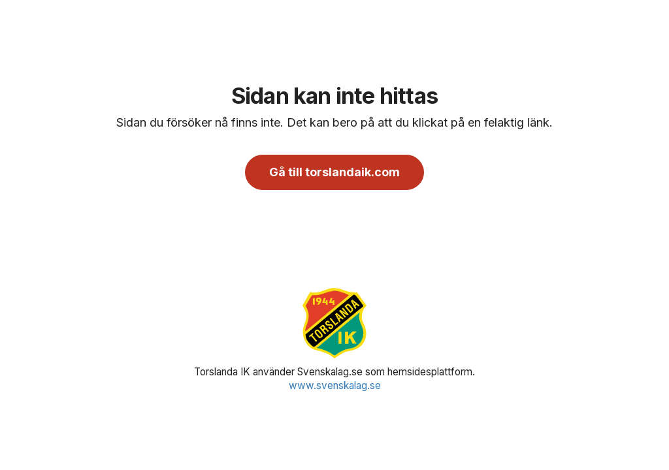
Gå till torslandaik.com (334, 172)
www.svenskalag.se (335, 385)
